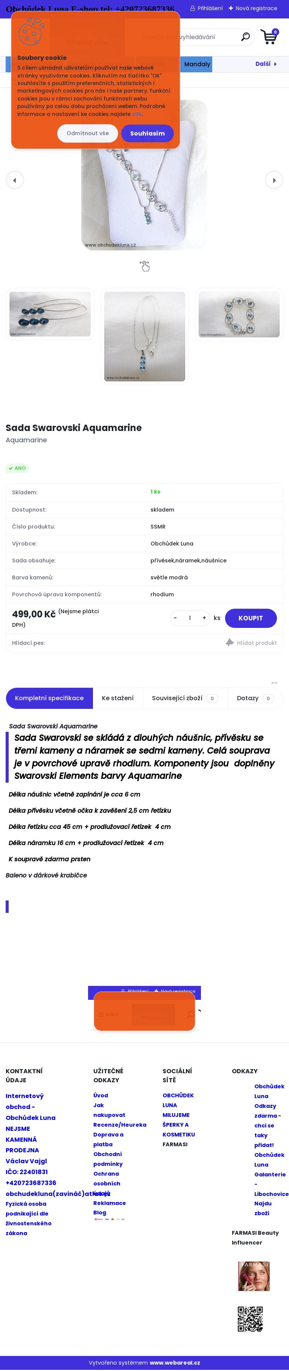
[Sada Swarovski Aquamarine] (144, 175)
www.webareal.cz (175, 1364)
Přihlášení (210, 8)
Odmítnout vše (88, 133)
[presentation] (15, 180)
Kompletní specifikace (49, 699)
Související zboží (185, 699)
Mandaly (197, 64)
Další (263, 64)
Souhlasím (147, 133)
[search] (235, 39)
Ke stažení (118, 699)
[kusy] (186, 618)
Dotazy (255, 699)
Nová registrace (256, 8)
